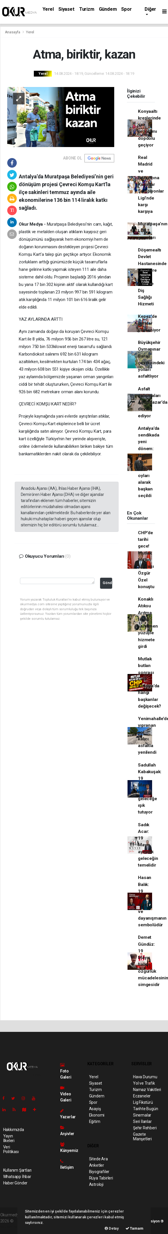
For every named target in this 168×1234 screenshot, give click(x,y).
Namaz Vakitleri (147, 1089)
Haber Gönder (15, 1183)
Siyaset (66, 9)
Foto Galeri (65, 1071)
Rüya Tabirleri (101, 1178)
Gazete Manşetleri (142, 1136)
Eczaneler (142, 1096)
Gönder (107, 583)
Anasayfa (13, 32)
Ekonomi (97, 1115)
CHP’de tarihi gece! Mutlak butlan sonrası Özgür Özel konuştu (146, 559)
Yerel (48, 9)
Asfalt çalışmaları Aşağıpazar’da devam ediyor (152, 402)
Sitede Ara (98, 1159)
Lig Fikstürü (143, 1102)
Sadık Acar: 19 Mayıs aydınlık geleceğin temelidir (148, 845)
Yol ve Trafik (144, 1083)
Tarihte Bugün (145, 1108)
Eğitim (94, 1121)
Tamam (134, 1228)
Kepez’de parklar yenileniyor (149, 323)
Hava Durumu (145, 1076)
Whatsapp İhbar (17, 1176)
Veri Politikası (11, 1149)
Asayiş (95, 1108)
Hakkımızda (13, 1129)
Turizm (86, 9)
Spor (126, 9)
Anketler (96, 1165)
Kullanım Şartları (17, 1170)
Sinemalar (142, 1115)
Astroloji (96, 1184)
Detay (112, 1228)
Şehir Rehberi (145, 1128)
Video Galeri (65, 1094)
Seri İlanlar (142, 1121)
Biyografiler (99, 1171)
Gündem (108, 9)
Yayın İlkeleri (8, 1138)
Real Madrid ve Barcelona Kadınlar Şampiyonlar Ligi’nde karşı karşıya (151, 184)
